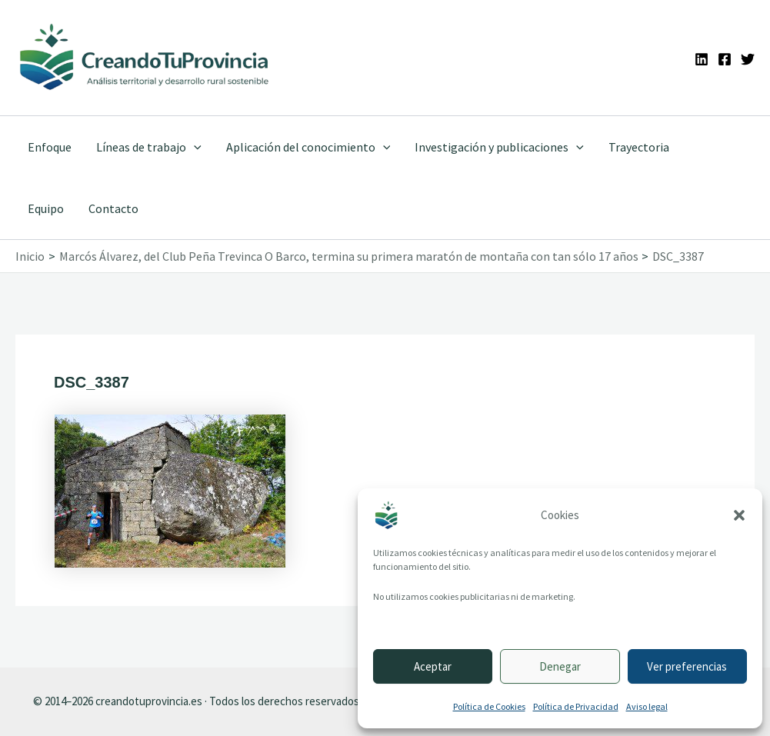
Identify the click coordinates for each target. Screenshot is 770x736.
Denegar (560, 666)
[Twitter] (748, 59)
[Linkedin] (701, 59)
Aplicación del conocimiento (308, 147)
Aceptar (433, 666)
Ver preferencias (687, 666)
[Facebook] (725, 59)
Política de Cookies (489, 706)
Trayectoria (638, 147)
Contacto (113, 208)
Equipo (46, 208)
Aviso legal (647, 706)
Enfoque (50, 147)
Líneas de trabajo (149, 147)
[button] (739, 515)
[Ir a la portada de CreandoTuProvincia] (145, 57)
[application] (194, 147)
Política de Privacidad (575, 706)
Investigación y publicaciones (499, 147)
